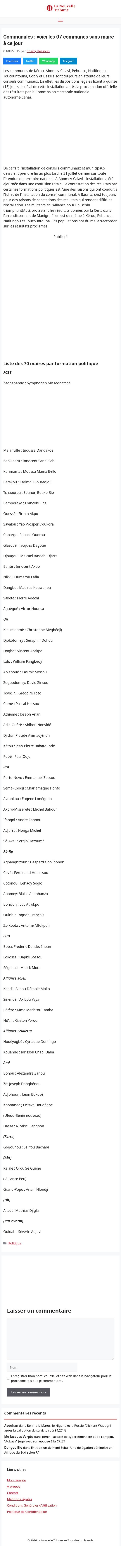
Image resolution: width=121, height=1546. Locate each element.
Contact (12, 1493)
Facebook (12, 61)
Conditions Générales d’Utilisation (32, 1505)
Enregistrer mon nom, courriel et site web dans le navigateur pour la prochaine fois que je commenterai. (61, 1378)
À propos (13, 1486)
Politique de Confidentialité (27, 1512)
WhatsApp (48, 61)
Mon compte (16, 1480)
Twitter (30, 61)
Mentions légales (19, 1499)
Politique (14, 1243)
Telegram (68, 61)
